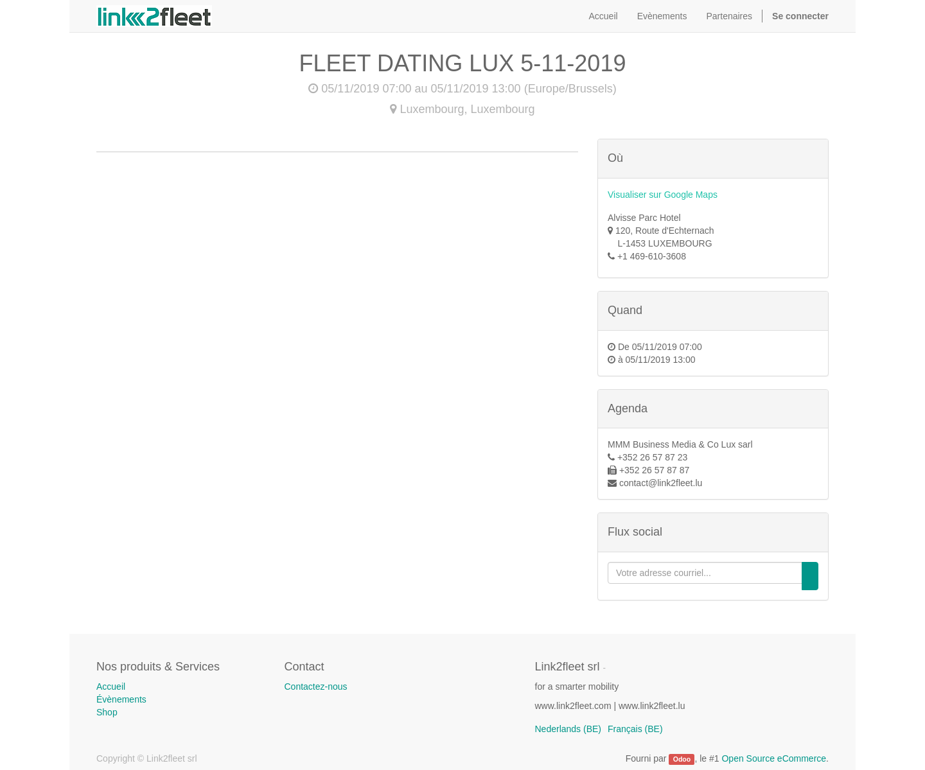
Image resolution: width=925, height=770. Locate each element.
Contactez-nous (316, 686)
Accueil (110, 686)
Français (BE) (635, 729)
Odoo (682, 759)
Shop (107, 712)
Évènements (121, 699)
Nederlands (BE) (568, 729)
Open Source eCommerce (773, 758)
